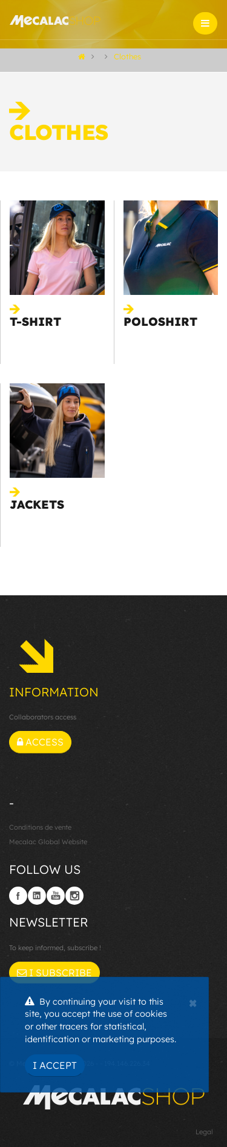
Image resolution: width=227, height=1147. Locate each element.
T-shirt (35, 321)
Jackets (37, 504)
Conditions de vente (40, 827)
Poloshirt (160, 321)
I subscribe (54, 973)
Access (40, 742)
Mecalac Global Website (48, 842)
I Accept (55, 1065)
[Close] (193, 1001)
